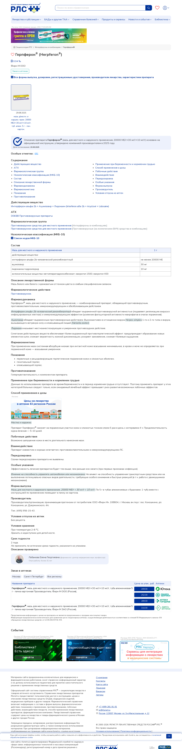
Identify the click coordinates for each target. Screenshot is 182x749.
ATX (16, 167)
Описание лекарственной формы (32, 182)
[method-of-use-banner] (49, 35)
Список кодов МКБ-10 (25, 238)
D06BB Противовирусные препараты (32, 215)
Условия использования (107, 731)
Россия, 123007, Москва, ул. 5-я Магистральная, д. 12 (124, 713)
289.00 (144, 601)
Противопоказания (24, 196)
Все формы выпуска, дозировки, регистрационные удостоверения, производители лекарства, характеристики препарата (82, 77)
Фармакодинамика (24, 185)
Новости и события (139, 19)
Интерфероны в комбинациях (48, 47)
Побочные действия (106, 171)
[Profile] (166, 8)
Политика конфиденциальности (136, 731)
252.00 (144, 595)
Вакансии (100, 691)
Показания (20, 193)
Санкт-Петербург (34, 576)
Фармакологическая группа (29, 171)
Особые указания (104, 182)
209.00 (144, 589)
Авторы (99, 695)
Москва (16, 576)
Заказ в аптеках (20, 71)
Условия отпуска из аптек (109, 193)
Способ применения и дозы (110, 167)
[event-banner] (144, 651)
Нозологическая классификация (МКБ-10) (37, 175)
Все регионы (54, 576)
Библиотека (161, 19)
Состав (17, 178)
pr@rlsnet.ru (104, 710)
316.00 (144, 608)
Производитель (104, 189)
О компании (101, 677)
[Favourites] (157, 8)
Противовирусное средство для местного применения (59, 225)
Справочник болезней (85, 19)
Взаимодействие (104, 175)
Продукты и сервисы (113, 19)
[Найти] (148, 8)
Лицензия (100, 688)
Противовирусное (21, 293)
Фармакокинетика (24, 189)
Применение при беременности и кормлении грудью (125, 164)
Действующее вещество (27, 164)
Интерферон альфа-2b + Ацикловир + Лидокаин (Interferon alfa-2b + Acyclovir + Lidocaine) (60, 206)
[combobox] (100, 8)
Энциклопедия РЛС (22, 47)
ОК (169, 736)
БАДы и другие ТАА (55, 19)
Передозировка (104, 178)
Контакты (100, 681)
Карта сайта (102, 684)
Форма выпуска (103, 185)
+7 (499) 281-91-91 (108, 706)
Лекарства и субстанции (25, 19)
